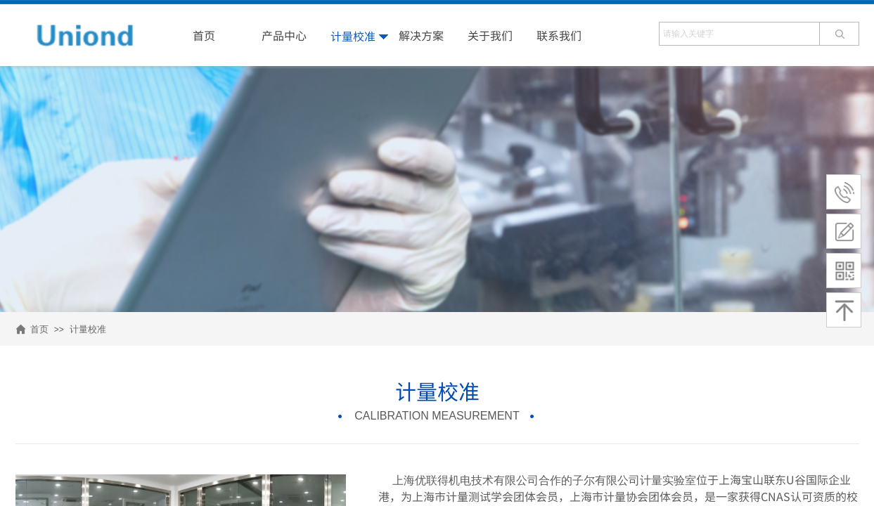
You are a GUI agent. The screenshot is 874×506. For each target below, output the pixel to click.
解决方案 (421, 35)
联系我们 (558, 35)
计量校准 (88, 329)
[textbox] (739, 34)
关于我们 (490, 35)
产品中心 (284, 35)
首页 (39, 329)
